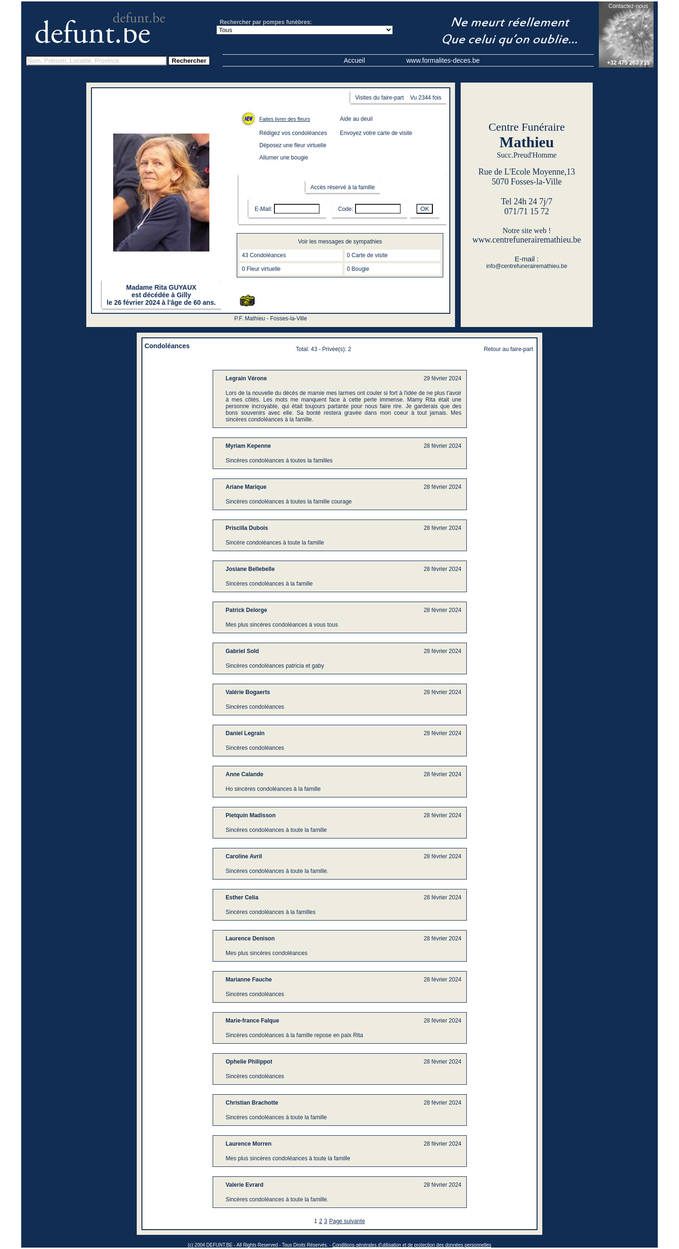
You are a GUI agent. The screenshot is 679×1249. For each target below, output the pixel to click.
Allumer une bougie (283, 157)
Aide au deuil (356, 119)
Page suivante (347, 1221)
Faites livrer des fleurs (284, 119)
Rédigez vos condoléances (293, 133)
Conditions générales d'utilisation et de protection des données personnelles (411, 1245)
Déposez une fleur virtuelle (292, 145)
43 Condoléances (264, 255)
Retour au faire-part (508, 349)
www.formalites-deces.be (443, 60)
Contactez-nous (628, 6)
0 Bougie (358, 269)
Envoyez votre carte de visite (376, 133)
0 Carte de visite (367, 255)
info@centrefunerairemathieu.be (526, 266)
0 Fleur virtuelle (261, 269)
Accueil (354, 60)
